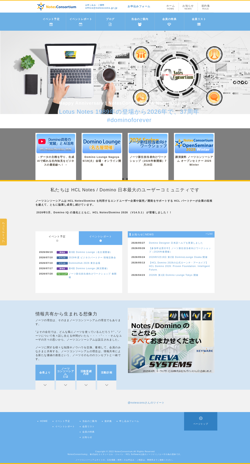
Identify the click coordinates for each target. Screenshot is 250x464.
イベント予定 (51, 22)
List (210, 233)
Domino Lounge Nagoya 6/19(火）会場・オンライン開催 (102, 150)
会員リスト (199, 22)
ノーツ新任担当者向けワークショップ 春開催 (93, 275)
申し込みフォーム (129, 421)
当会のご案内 (139, 22)
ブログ (110, 22)
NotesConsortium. (124, 452)
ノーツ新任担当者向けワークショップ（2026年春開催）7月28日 (148, 150)
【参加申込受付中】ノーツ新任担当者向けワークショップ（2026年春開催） (180, 250)
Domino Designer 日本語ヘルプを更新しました (176, 243)
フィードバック (3, 232)
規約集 (205, 7)
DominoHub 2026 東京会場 (84, 263)
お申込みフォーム (139, 6)
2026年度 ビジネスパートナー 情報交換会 (92, 257)
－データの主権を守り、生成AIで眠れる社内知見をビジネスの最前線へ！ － (55, 150)
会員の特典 (169, 22)
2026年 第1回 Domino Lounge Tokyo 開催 (173, 275)
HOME (44, 421)
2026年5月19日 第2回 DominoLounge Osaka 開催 (178, 257)
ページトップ (200, 424)
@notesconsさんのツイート (146, 402)
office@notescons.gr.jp (101, 6)
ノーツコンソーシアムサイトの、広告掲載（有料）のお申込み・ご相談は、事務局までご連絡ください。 (125, 460)
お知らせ (188, 7)
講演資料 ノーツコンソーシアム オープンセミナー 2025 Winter (194, 150)
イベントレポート (80, 22)
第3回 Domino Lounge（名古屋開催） (90, 252)
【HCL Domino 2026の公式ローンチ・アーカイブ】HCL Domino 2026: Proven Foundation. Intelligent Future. (179, 266)
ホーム (170, 7)
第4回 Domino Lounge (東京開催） (89, 268)
